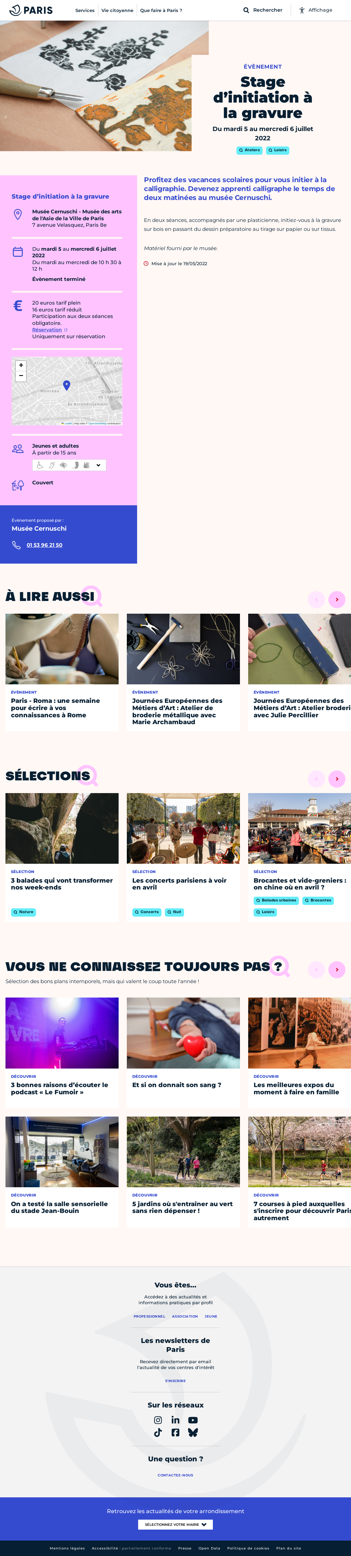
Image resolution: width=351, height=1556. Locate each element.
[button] (66, 385)
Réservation (47, 330)
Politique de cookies (248, 1548)
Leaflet (66, 423)
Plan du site (288, 1548)
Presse (185, 1548)
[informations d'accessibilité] (69, 465)
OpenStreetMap (97, 423)
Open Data (209, 1548)
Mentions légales (67, 1548)
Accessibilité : (131, 1548)
